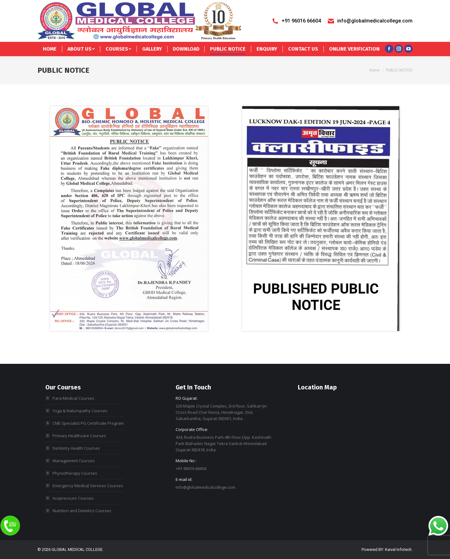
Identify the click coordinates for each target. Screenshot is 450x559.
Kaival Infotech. (398, 549)
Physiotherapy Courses (74, 473)
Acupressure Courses (73, 498)
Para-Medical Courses (73, 398)
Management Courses (73, 460)
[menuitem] (50, 49)
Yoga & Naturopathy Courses (80, 410)
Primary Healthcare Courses (79, 435)
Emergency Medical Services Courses (87, 485)
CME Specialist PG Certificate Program (88, 423)
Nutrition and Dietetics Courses (81, 510)
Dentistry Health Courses (76, 448)
